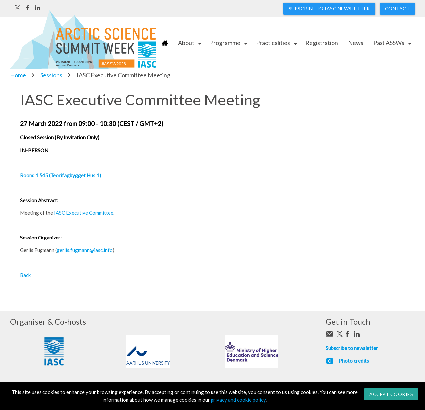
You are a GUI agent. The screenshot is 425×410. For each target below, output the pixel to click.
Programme (225, 42)
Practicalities (273, 42)
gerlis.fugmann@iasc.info (85, 250)
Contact (397, 8)
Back (25, 275)
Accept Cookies (391, 394)
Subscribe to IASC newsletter (329, 8)
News (355, 42)
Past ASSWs (388, 42)
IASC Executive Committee (83, 213)
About (186, 42)
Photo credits (354, 361)
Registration (321, 42)
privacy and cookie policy (238, 400)
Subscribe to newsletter (352, 348)
